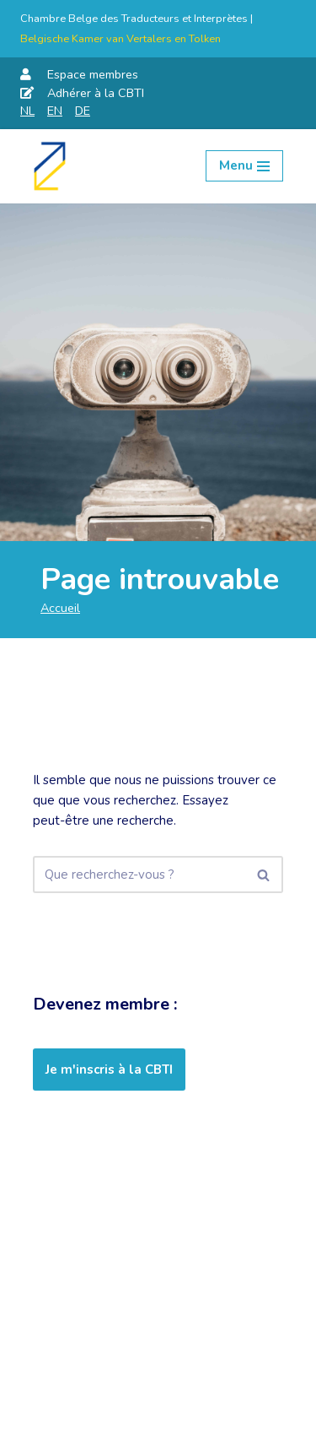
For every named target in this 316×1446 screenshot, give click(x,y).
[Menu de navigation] (244, 165)
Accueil (60, 607)
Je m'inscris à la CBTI (109, 1069)
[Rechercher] (139, 874)
